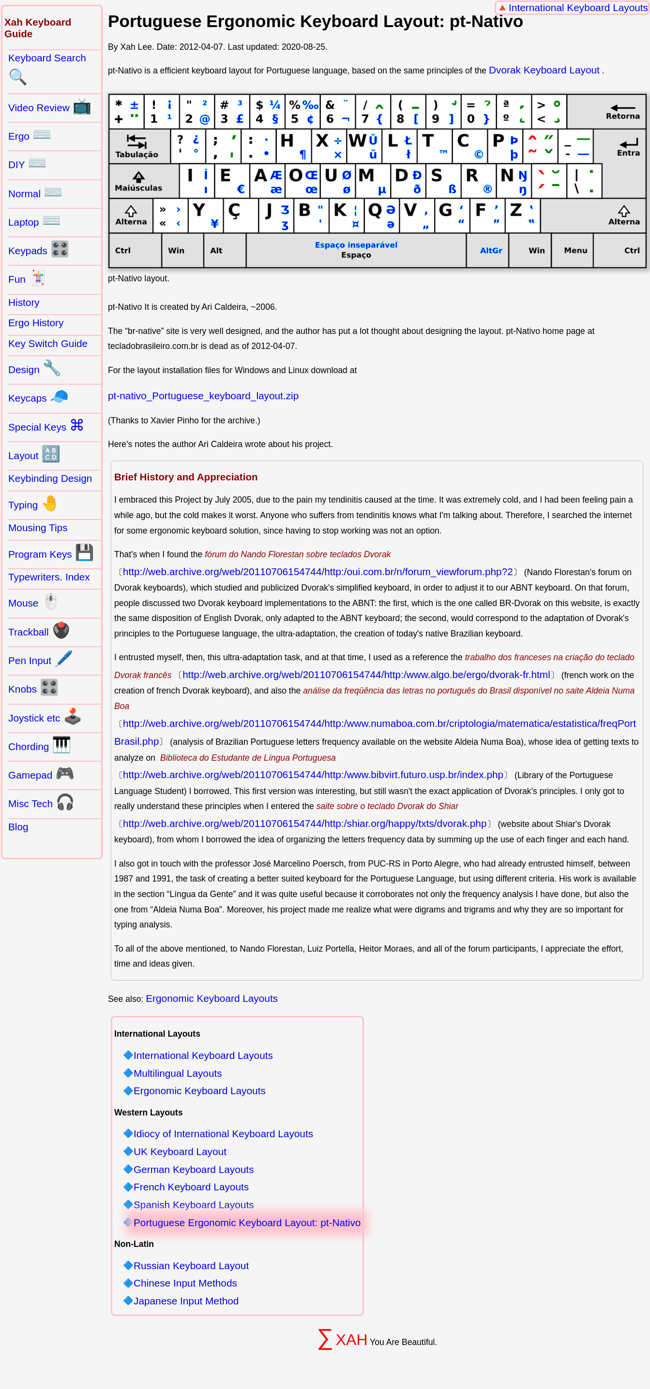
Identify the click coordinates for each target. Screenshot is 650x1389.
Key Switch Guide (48, 343)
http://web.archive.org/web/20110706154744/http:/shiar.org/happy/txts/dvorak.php (305, 823)
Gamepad (41, 773)
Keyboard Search (47, 69)
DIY (27, 163)
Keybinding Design (50, 478)
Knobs (33, 687)
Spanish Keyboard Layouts (194, 1205)
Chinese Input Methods (185, 1283)
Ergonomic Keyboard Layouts (212, 998)
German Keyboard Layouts (194, 1170)
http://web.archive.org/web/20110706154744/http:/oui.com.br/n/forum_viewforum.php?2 (318, 571)
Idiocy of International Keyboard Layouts (223, 1134)
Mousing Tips (38, 527)
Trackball (39, 630)
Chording (39, 745)
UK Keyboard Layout (180, 1152)
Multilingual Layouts (178, 1074)
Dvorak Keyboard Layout (544, 69)
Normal (35, 192)
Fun (27, 277)
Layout (34, 454)
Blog (18, 826)
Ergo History (35, 322)
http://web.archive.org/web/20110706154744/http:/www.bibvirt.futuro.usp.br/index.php (313, 774)
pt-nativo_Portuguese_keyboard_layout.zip (203, 395)
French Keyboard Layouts (191, 1187)
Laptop (34, 220)
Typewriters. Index (49, 576)
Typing (34, 503)
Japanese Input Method (186, 1301)
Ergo (30, 134)
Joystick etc (45, 716)
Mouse (34, 601)
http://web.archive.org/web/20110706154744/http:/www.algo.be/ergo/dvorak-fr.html (366, 674)
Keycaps (38, 396)
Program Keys (51, 552)
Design (34, 368)
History (24, 302)
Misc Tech (41, 802)
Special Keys (46, 425)
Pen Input (41, 659)
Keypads (39, 249)
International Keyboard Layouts (578, 7)
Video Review (49, 106)
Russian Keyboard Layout (191, 1266)
